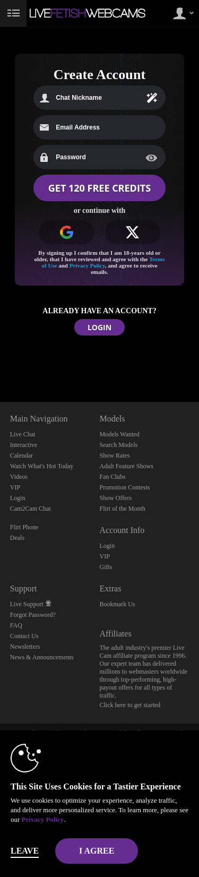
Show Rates (115, 455)
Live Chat (23, 434)
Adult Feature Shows (126, 466)
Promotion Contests (125, 487)
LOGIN (99, 327)
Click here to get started (130, 705)
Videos (19, 476)
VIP (15, 487)
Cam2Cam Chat (30, 508)
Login (17, 498)
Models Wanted (120, 434)
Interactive (23, 445)
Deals (17, 537)
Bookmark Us (117, 604)
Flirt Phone (24, 527)
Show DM (0, 362)
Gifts (106, 567)
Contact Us (24, 636)
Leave (25, 850)
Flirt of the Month (122, 508)
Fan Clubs (113, 476)
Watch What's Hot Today (42, 466)
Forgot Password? (33, 614)
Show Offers (116, 498)
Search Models (119, 445)
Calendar (21, 455)
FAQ (16, 625)
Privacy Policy (87, 265)
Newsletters (25, 646)
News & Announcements (42, 657)
